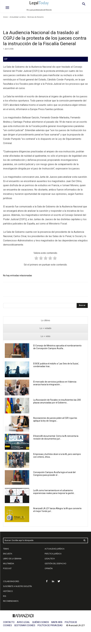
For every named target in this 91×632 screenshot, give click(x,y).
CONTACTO (9, 622)
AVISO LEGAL (23, 622)
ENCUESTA (7, 553)
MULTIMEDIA (8, 563)
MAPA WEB (56, 622)
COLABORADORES (11, 581)
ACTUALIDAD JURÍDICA (54, 548)
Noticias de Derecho (35, 17)
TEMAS (6, 548)
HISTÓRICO (8, 591)
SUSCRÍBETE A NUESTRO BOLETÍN (17, 586)
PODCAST (7, 568)
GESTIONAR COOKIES (24, 625)
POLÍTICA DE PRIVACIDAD (50, 625)
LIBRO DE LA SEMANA (12, 558)
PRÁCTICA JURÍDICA (53, 553)
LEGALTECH (50, 558)
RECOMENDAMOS (10, 601)
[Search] (82, 305)
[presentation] (45, 320)
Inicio (5, 17)
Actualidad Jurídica (17, 17)
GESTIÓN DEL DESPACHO (55, 563)
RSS (4, 596)
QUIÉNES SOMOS (40, 622)
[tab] (45, 320)
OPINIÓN (49, 568)
